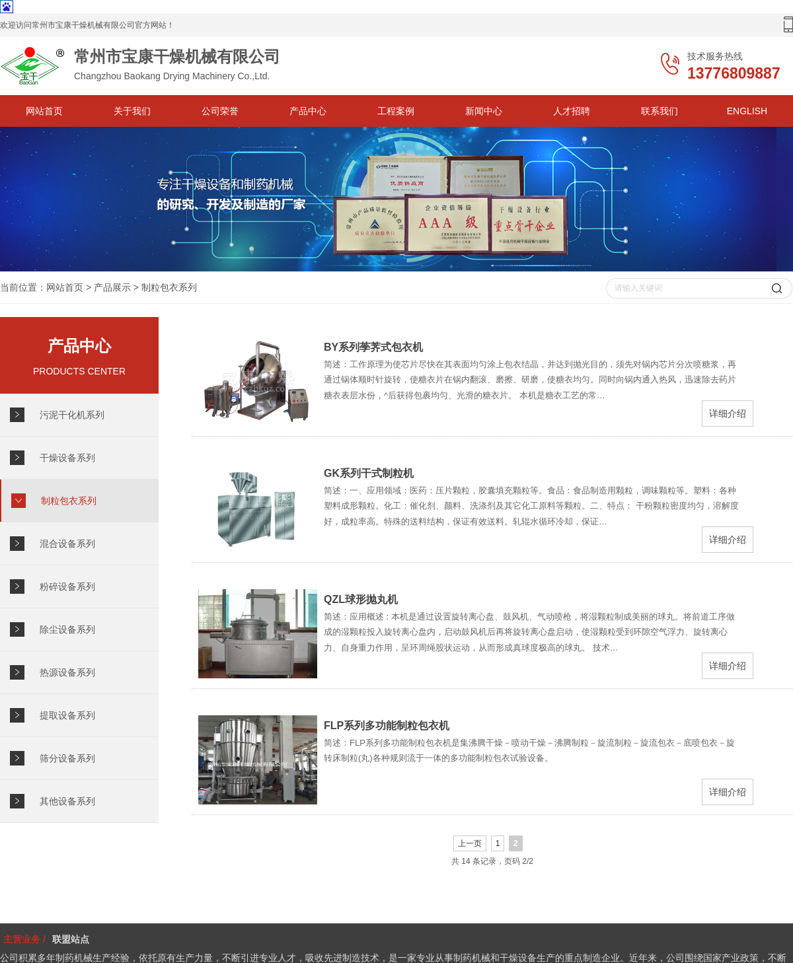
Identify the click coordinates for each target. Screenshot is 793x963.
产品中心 (307, 111)
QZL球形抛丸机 (361, 599)
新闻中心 (483, 111)
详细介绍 (727, 413)
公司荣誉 (220, 111)
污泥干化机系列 (72, 415)
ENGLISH (747, 111)
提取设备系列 (67, 715)
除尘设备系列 (67, 629)
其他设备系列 (67, 801)
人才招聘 (571, 111)
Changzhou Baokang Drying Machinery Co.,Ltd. (165, 66)
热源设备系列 (67, 672)
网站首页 (44, 111)
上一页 (470, 843)
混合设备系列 (67, 543)
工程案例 (395, 111)
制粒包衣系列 (169, 287)
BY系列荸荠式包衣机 (373, 347)
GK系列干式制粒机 (369, 473)
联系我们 (659, 111)
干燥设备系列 (67, 457)
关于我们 (132, 111)
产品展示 (112, 287)
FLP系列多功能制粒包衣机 (386, 725)
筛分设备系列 (67, 758)
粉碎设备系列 (67, 586)
